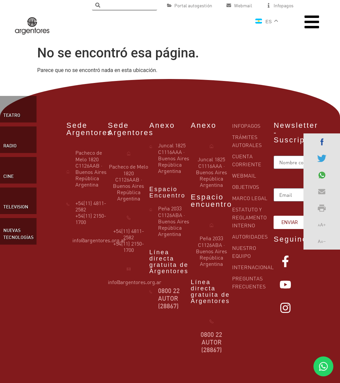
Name (281, 153)
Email (280, 185)
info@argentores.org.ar (99, 240)
